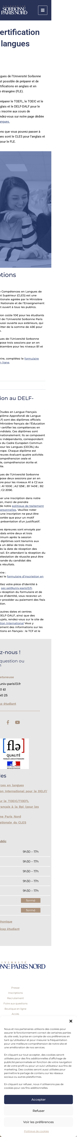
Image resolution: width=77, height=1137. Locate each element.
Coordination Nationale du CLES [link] (27, 822)
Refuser (39, 1111)
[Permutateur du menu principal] (68, 10)
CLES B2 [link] (17, 385)
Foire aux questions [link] (41, 1003)
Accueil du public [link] (19, 841)
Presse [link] (41, 987)
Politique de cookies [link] (36, 1131)
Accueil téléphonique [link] (22, 921)
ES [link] (18, 60)
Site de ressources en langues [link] (26, 785)
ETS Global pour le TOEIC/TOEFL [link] (29, 801)
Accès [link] (41, 1013)
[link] (47, 10)
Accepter (38, 1099)
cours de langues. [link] (23, 121)
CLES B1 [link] (17, 377)
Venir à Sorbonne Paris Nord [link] (25, 816)
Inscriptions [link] (41, 992)
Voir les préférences (38, 1122)
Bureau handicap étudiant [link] (22, 704)
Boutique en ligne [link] (41, 1008)
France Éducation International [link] (28, 623)
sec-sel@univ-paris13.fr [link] (42, 588)
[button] (71, 1021)
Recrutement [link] (41, 998)
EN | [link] (13, 60)
